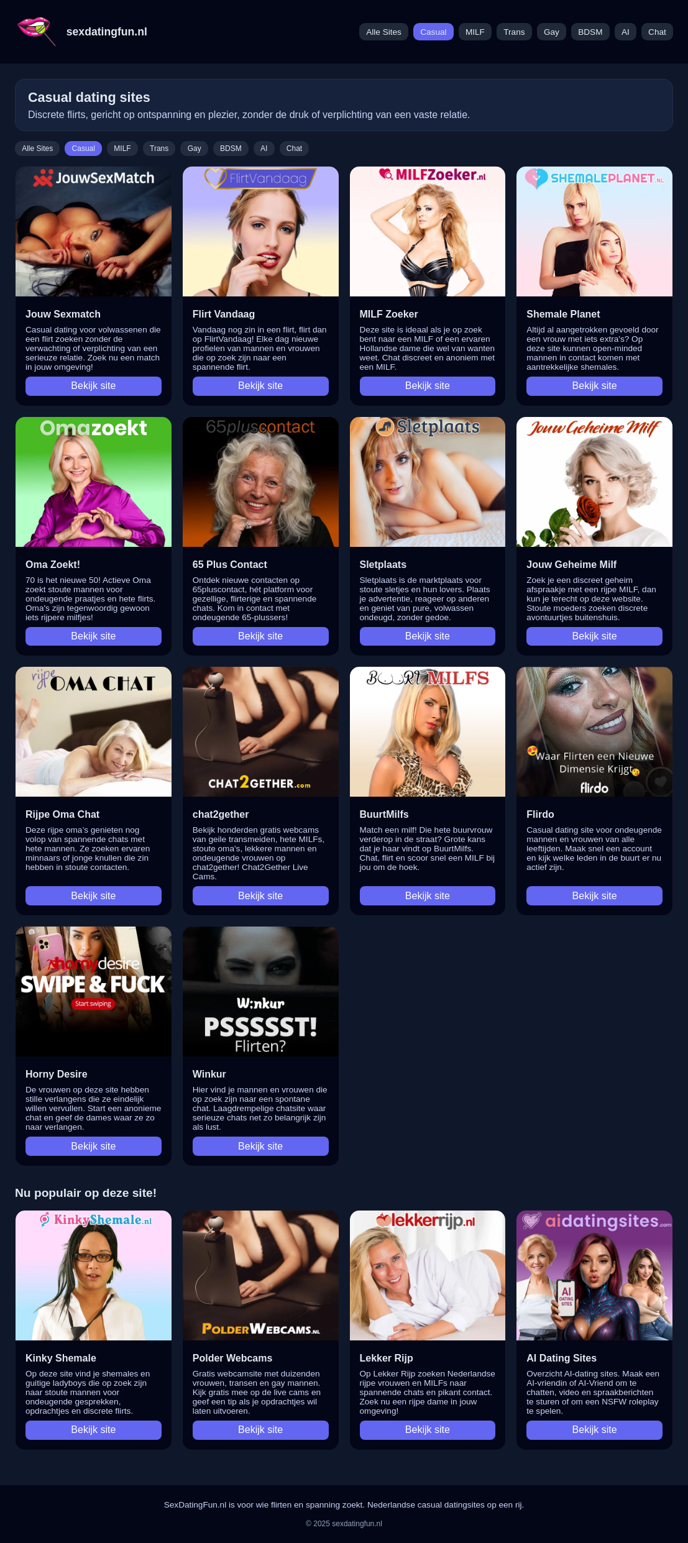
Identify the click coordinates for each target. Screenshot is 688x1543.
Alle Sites (383, 32)
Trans (514, 32)
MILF (475, 32)
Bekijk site (93, 385)
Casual (433, 32)
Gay (551, 32)
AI (625, 32)
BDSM (590, 32)
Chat (657, 32)
